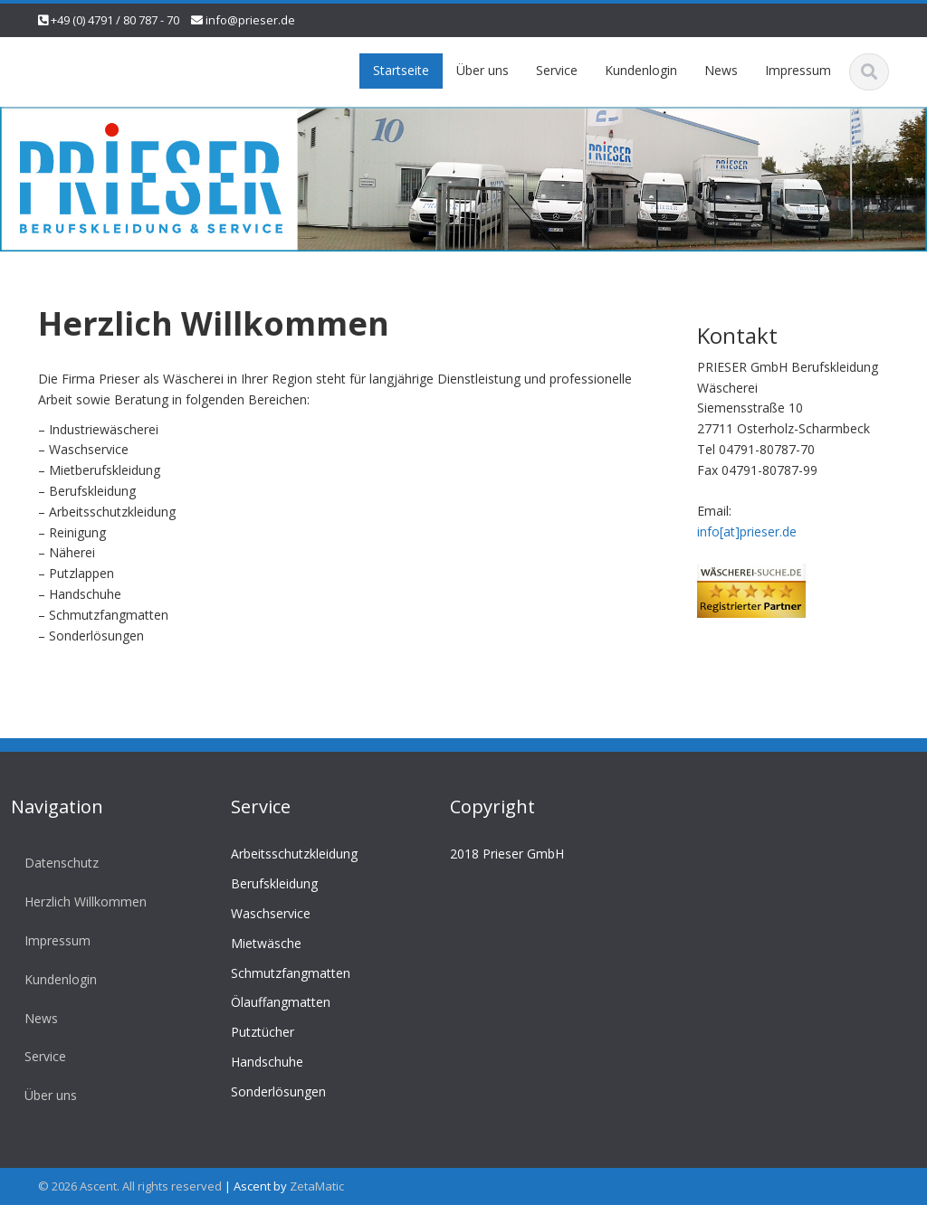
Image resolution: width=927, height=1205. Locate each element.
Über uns (482, 70)
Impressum (798, 70)
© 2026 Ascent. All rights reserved (130, 1186)
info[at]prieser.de (747, 531)
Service (557, 70)
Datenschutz (58, 862)
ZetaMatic (317, 1186)
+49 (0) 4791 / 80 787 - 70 (115, 20)
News (721, 70)
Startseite (401, 70)
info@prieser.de (250, 20)
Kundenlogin (641, 70)
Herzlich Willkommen (82, 901)
